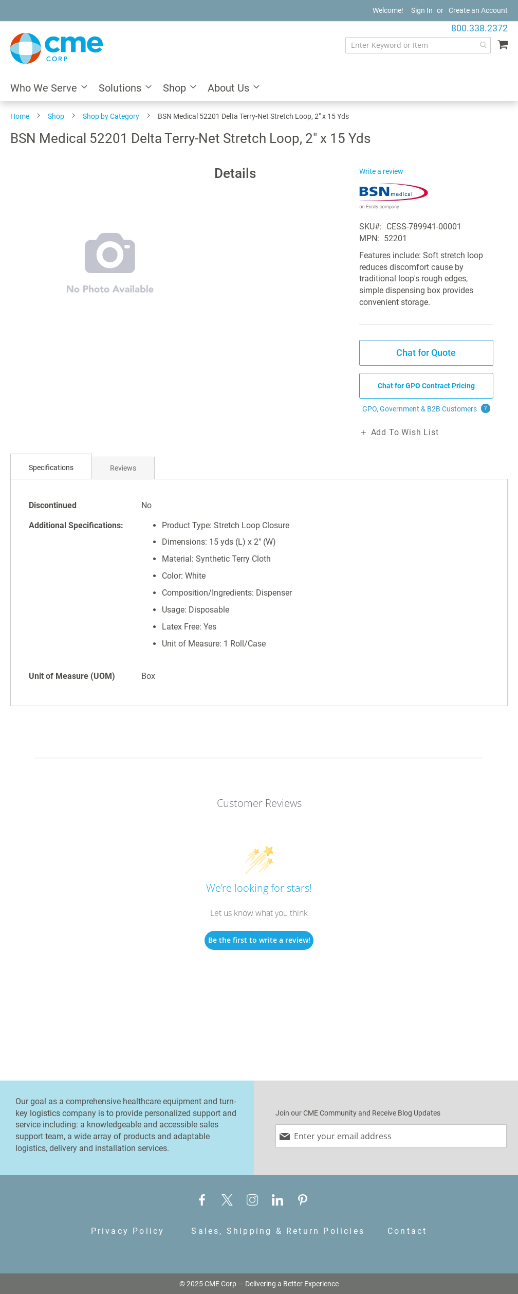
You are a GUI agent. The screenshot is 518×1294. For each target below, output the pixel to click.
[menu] (259, 89)
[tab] (51, 468)
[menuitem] (45, 89)
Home (19, 116)
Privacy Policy (128, 1231)
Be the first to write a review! (259, 940)
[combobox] (418, 45)
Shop (56, 116)
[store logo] (56, 48)
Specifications (51, 467)
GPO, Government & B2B (426, 409)
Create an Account (478, 10)
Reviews (123, 468)
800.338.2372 (479, 28)
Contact (407, 1231)
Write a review (381, 171)
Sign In (422, 10)
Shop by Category (111, 116)
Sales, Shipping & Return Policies (278, 1231)
